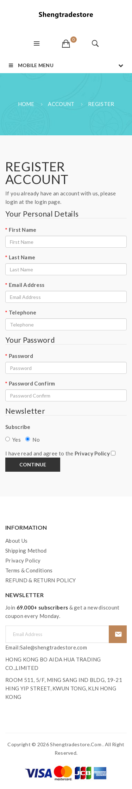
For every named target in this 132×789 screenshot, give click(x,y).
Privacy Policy (22, 560)
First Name (23, 229)
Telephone (23, 312)
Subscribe (18, 427)
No (32, 439)
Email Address (27, 285)
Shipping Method (26, 550)
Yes (13, 439)
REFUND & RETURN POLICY (40, 580)
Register (101, 104)
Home (26, 104)
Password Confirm (32, 383)
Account (61, 104)
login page (47, 202)
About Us (16, 540)
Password (21, 356)
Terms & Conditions (28, 570)
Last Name (22, 257)
